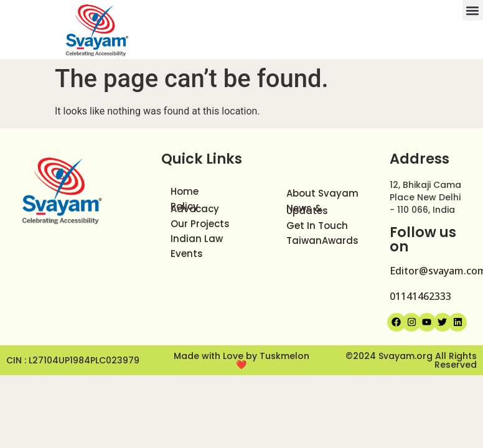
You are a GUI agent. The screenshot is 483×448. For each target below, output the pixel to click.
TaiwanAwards (322, 240)
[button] (472, 10)
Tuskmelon (284, 356)
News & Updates (307, 209)
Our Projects (200, 223)
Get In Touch (317, 225)
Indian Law (197, 238)
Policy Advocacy (195, 207)
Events (187, 253)
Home (185, 191)
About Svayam (322, 193)
